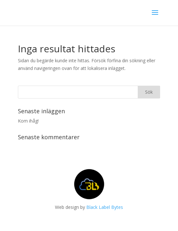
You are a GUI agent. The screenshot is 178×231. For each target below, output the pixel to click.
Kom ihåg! (28, 121)
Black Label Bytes (104, 207)
